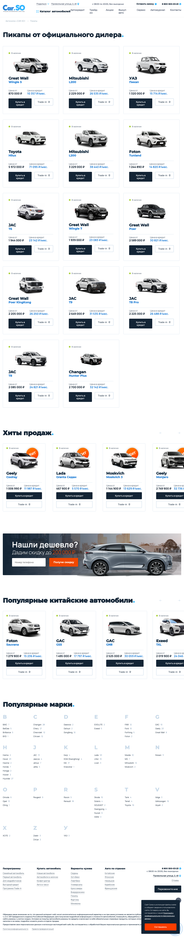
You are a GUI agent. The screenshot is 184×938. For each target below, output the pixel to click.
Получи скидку (63, 562)
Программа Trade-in (12, 888)
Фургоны (75, 899)
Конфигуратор (43, 880)
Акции (109, 10)
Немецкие (109, 880)
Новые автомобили (46, 873)
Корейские (110, 884)
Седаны (74, 873)
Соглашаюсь (160, 927)
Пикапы (74, 896)
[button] (161, 432)
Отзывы (175, 880)
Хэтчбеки (75, 877)
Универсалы (76, 884)
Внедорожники (78, 892)
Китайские (110, 873)
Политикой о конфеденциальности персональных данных (160, 916)
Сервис (141, 10)
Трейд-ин (94, 11)
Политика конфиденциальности (15, 929)
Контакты (175, 10)
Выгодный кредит (11, 884)
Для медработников (12, 880)
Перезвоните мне (168, 889)
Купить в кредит (20, 103)
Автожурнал (157, 10)
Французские (111, 888)
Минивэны (75, 903)
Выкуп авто (122, 11)
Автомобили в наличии (47, 877)
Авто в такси (43, 884)
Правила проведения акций (43, 929)
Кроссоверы (76, 888)
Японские (109, 877)
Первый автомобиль (12, 877)
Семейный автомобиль (13, 873)
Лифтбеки (75, 880)
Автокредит (77, 10)
